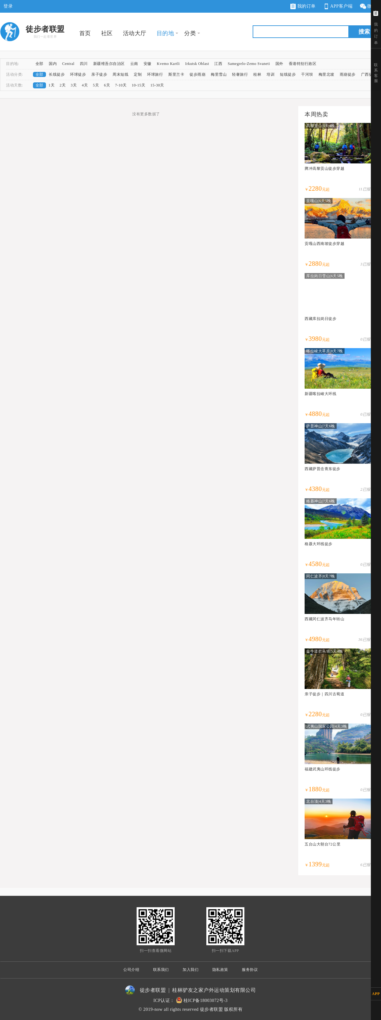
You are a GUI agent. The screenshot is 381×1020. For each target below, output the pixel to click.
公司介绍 (131, 969)
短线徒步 (288, 74)
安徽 (148, 63)
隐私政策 (220, 969)
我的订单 (303, 6)
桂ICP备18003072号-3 (206, 1000)
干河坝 (307, 74)
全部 (39, 63)
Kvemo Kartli (168, 63)
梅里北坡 (326, 74)
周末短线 (120, 74)
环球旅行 (155, 74)
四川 (84, 63)
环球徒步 (78, 74)
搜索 (364, 32)
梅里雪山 (219, 74)
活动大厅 (134, 33)
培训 (270, 74)
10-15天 (138, 85)
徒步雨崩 (197, 74)
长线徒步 (57, 74)
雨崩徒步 (348, 74)
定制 (138, 74)
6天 (107, 85)
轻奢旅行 (240, 74)
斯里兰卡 (176, 74)
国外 (279, 63)
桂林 (257, 74)
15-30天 (157, 85)
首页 (85, 33)
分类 (190, 33)
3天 (74, 85)
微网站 (370, 6)
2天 (63, 85)
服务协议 (250, 969)
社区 (107, 33)
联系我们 (161, 969)
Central (68, 63)
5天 (96, 85)
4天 (85, 85)
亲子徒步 (99, 74)
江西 (218, 63)
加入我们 (190, 969)
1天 (51, 85)
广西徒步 (369, 74)
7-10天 (121, 85)
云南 (134, 63)
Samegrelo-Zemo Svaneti (249, 63)
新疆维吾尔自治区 (109, 63)
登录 (8, 6)
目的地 (165, 33)
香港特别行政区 (303, 63)
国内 (53, 63)
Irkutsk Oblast (197, 63)
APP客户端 (337, 6)
